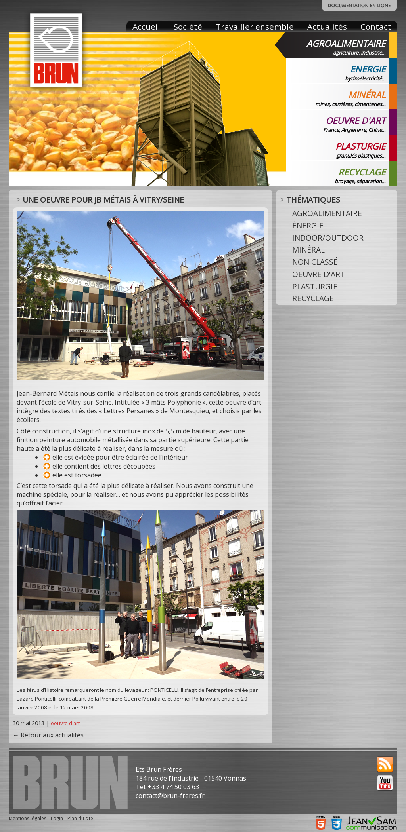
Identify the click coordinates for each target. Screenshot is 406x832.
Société (188, 26)
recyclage (313, 298)
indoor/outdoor (328, 237)
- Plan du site (79, 818)
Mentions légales (27, 818)
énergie (308, 225)
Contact (375, 26)
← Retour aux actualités (48, 735)
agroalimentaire (327, 213)
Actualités (327, 26)
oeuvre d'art (65, 723)
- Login (55, 818)
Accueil (146, 26)
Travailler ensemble (255, 26)
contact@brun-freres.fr (170, 795)
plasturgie (314, 286)
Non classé (315, 261)
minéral (308, 249)
